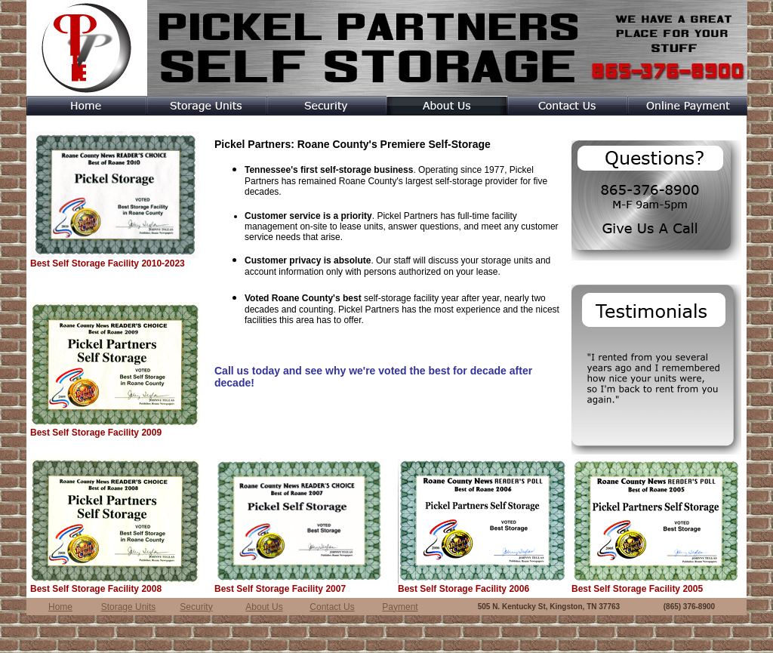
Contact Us (332, 607)
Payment (399, 607)
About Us (263, 607)
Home (60, 607)
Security (196, 607)
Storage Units (128, 607)
